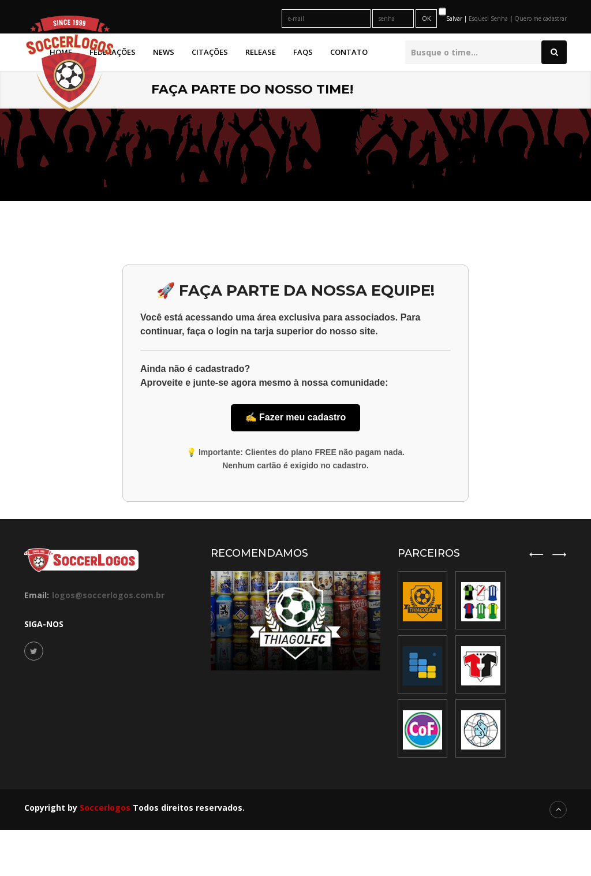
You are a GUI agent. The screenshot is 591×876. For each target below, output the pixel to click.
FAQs (303, 52)
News (163, 52)
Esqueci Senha (489, 18)
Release (260, 52)
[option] (481, 664)
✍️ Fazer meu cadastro (295, 417)
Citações (210, 52)
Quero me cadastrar (540, 18)
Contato (349, 52)
